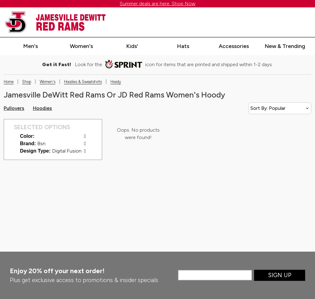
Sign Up (279, 275)
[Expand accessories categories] (234, 46)
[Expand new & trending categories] (285, 46)
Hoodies (42, 108)
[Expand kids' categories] (132, 46)
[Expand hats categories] (183, 46)
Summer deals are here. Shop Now (157, 3)
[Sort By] (279, 108)
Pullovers (14, 108)
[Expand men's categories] (30, 46)
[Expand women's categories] (81, 46)
